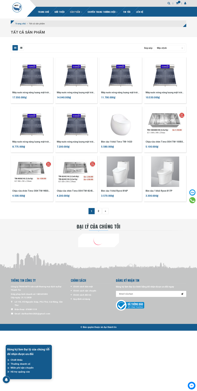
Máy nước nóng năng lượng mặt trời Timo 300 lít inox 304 (30, 92)
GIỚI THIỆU (59, 11)
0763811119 (31, 309)
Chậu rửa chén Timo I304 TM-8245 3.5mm (75, 191)
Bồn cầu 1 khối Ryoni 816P (114, 191)
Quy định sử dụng (81, 299)
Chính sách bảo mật (83, 286)
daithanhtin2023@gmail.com (35, 314)
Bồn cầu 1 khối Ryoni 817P (159, 191)
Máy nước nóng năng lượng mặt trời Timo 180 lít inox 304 (164, 92)
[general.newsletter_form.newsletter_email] (151, 294)
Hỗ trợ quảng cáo (20, 371)
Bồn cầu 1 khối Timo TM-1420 (116, 141)
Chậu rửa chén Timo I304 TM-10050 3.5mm (164, 141)
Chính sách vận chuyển (84, 291)
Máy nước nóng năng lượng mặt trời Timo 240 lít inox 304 (75, 92)
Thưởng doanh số (20, 364)
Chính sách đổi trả (82, 295)
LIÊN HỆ (139, 11)
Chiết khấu (17, 360)
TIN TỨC (127, 11)
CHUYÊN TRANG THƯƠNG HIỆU (103, 11)
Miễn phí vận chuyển (22, 367)
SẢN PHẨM (76, 11)
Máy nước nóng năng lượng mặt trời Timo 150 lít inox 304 (30, 141)
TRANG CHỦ (43, 11)
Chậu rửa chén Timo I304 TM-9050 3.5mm (30, 191)
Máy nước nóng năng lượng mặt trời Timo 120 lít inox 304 (75, 141)
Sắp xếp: (148, 48)
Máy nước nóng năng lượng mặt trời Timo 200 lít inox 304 (119, 92)
